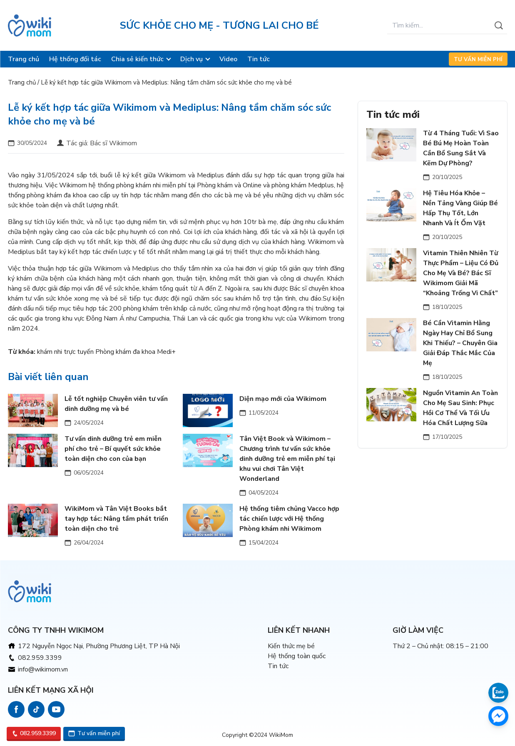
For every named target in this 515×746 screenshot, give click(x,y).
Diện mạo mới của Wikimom (282, 398)
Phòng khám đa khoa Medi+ (135, 351)
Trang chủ (23, 59)
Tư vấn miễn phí (478, 59)
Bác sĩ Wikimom (113, 143)
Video (228, 59)
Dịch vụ (191, 59)
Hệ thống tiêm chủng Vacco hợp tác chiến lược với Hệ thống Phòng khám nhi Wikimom (289, 518)
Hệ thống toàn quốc (297, 656)
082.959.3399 (40, 657)
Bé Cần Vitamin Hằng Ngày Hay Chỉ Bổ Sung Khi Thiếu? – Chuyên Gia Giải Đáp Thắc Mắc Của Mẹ (460, 343)
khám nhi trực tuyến (65, 351)
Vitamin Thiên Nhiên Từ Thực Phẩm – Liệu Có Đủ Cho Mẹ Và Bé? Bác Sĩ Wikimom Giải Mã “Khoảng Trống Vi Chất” (460, 273)
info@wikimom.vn (43, 669)
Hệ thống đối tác (75, 59)
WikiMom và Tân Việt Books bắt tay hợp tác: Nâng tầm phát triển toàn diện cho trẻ (116, 518)
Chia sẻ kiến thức (137, 59)
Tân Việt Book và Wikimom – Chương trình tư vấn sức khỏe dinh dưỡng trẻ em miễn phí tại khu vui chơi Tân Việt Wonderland (287, 458)
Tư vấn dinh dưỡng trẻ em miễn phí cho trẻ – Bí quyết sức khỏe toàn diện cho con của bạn (113, 448)
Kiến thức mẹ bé (291, 646)
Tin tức (258, 59)
